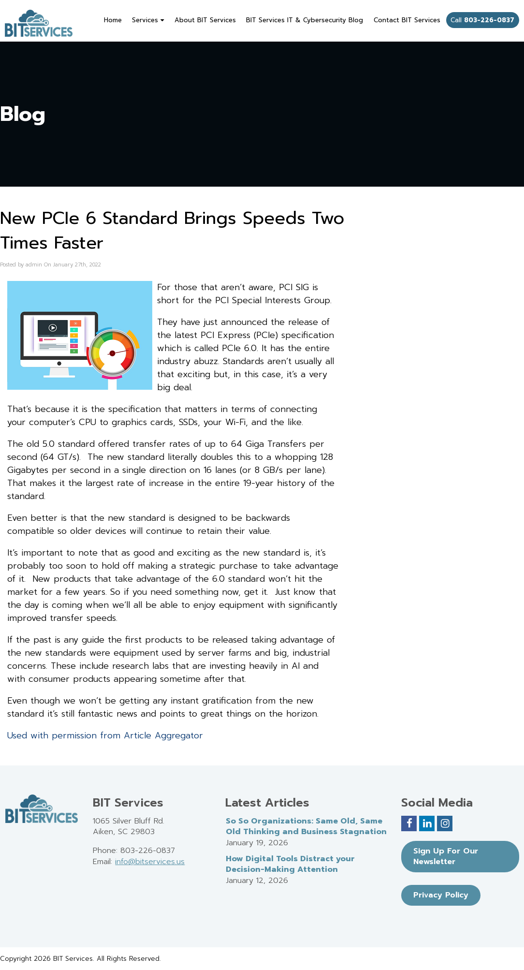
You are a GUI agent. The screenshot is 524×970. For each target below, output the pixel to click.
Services (148, 20)
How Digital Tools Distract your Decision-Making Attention (290, 864)
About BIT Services (205, 20)
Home (113, 20)
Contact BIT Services (407, 20)
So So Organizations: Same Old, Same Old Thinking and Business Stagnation (306, 826)
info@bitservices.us (150, 861)
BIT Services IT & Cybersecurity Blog (304, 20)
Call (482, 20)
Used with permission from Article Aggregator (105, 735)
